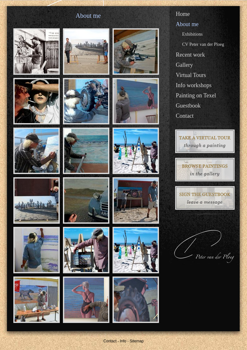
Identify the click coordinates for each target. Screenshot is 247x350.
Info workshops (194, 85)
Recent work (190, 55)
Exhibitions (192, 34)
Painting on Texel (196, 95)
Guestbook (188, 105)
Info (123, 341)
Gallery (184, 65)
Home (183, 14)
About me (187, 24)
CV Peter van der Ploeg (203, 44)
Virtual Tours (191, 75)
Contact (185, 116)
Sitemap (137, 341)
